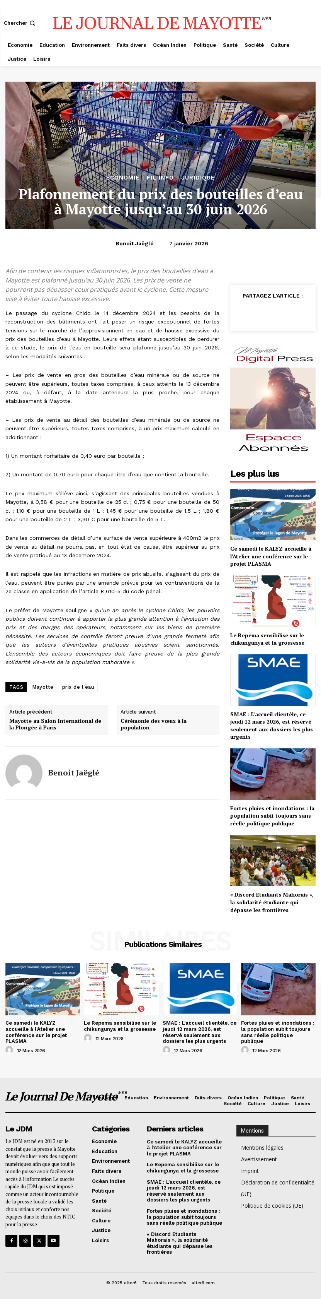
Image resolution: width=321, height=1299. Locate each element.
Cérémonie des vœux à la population (154, 724)
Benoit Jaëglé (135, 243)
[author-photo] (10, 1050)
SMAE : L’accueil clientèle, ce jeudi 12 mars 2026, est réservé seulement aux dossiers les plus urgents (271, 725)
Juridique (198, 178)
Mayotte (43, 687)
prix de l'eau (78, 687)
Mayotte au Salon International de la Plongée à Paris (55, 724)
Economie (122, 178)
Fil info (160, 178)
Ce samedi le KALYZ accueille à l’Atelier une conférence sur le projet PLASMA (270, 556)
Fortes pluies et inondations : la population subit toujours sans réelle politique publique (272, 815)
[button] (20, 23)
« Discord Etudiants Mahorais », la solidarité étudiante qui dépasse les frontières (272, 902)
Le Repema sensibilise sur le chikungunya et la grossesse (267, 639)
